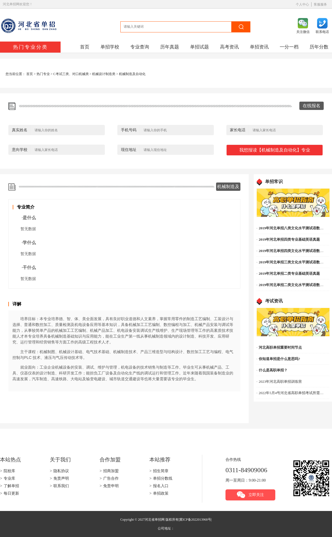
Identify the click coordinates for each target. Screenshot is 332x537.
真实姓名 (19, 130)
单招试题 (199, 47)
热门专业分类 (30, 47)
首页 (84, 47)
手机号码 (128, 130)
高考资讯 (229, 47)
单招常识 (274, 181)
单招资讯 (259, 47)
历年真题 (169, 47)
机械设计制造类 (103, 74)
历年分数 (319, 47)
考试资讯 (274, 301)
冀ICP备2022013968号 (195, 519)
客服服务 (320, 4)
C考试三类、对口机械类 (71, 74)
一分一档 (289, 47)
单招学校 (109, 47)
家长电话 (237, 130)
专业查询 (139, 47)
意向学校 (19, 150)
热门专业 (43, 74)
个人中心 (302, 4)
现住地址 (128, 150)
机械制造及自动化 (132, 74)
